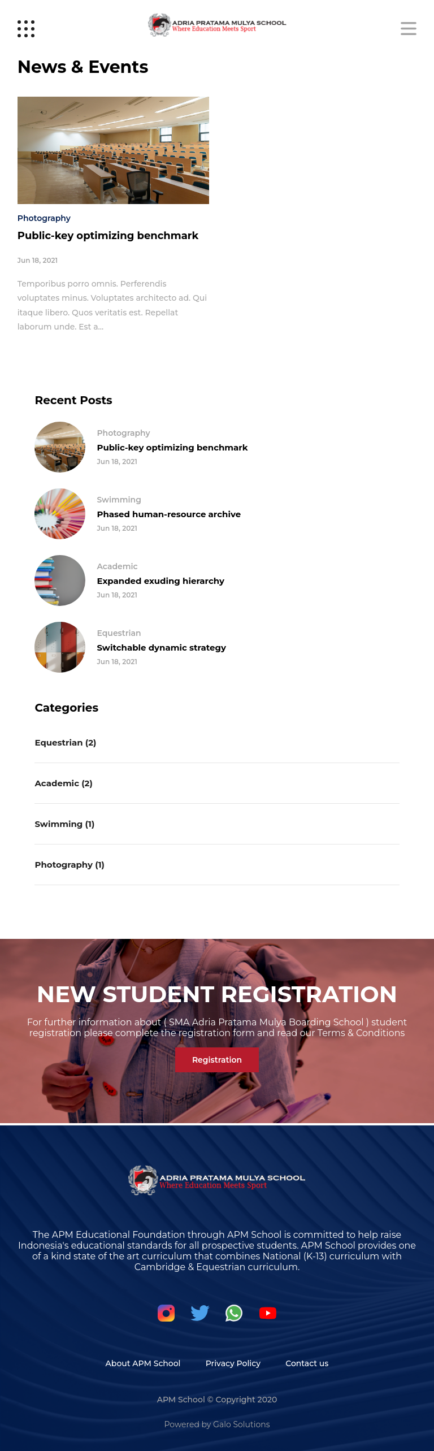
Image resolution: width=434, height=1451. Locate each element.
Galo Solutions (241, 1424)
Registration (217, 1060)
